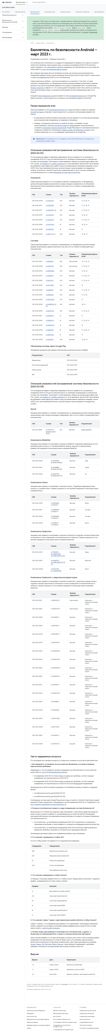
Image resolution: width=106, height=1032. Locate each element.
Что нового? (6, 12)
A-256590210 (50, 335)
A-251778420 (50, 285)
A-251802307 (50, 316)
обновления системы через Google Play (66, 172)
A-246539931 (50, 339)
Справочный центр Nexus (87, 1016)
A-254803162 (50, 229)
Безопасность (50, 43)
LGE (43, 944)
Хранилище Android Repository (36, 1010)
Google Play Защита (37, 112)
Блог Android (57, 1016)
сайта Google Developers (51, 928)
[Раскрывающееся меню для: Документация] (27, 2)
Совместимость (65, 12)
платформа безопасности (77, 96)
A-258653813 (49, 290)
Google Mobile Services (86, 1022)
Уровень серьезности (38, 88)
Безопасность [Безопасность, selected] (34, 12)
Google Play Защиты (61, 126)
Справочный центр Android (88, 1010)
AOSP (32, 43)
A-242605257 (50, 210)
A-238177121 (49, 234)
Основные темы (50, 12)
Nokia (54, 944)
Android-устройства (82, 12)
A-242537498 (50, 205)
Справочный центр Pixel (87, 1013)
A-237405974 (50, 215)
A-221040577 (50, 201)
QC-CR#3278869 (56, 562)
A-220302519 (50, 220)
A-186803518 (50, 330)
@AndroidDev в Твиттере (60, 1013)
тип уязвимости (45, 164)
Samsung (60, 944)
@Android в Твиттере (59, 1010)
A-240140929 (50, 224)
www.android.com (85, 1019)
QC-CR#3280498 (56, 571)
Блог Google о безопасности (61, 1019)
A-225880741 (50, 320)
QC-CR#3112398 (56, 556)
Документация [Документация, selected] (20, 2)
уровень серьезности (58, 164)
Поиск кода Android (39, 2)
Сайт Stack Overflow (86, 1025)
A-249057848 (50, 299)
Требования (30, 1013)
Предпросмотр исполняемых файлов (38, 1019)
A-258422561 (50, 295)
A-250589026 (50, 304)
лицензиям (65, 984)
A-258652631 (50, 261)
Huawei (38, 944)
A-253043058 (50, 271)
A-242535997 (50, 276)
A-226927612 (49, 280)
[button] (11, 15)
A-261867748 (49, 266)
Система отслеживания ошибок (89, 1028)
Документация (8, 7)
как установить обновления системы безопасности (48, 804)
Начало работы (20, 12)
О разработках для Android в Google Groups (62, 1026)
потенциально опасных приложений (54, 128)
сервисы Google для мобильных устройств (76, 130)
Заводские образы (32, 1022)
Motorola (48, 944)
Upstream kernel (51, 431)
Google (33, 944)
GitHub (29, 1028)
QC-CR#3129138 (56, 554)
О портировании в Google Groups (63, 1029)
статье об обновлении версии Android (54, 69)
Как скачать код (32, 1016)
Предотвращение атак (46, 96)
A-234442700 (50, 325)
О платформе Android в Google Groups (64, 1022)
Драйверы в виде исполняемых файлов (38, 1025)
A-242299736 (50, 311)
